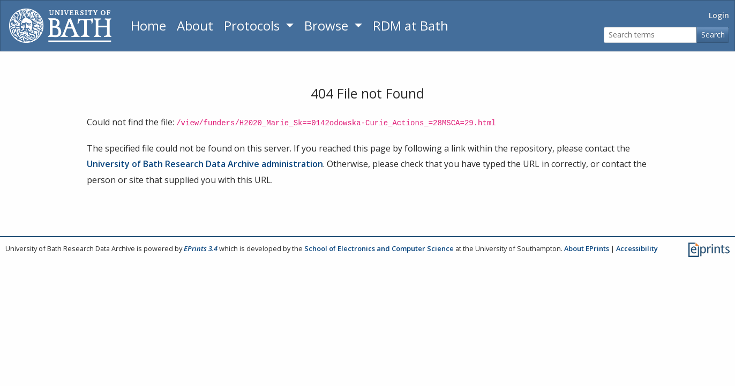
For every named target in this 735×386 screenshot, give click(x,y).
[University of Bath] (60, 25)
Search (713, 34)
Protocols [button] (253, 25)
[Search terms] (650, 35)
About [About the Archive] (195, 25)
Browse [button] (327, 25)
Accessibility (637, 248)
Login (719, 15)
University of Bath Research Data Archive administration (205, 164)
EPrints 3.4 (201, 248)
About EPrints (586, 248)
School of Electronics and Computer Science (379, 248)
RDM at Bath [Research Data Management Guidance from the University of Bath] (410, 25)
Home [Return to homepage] (148, 25)
